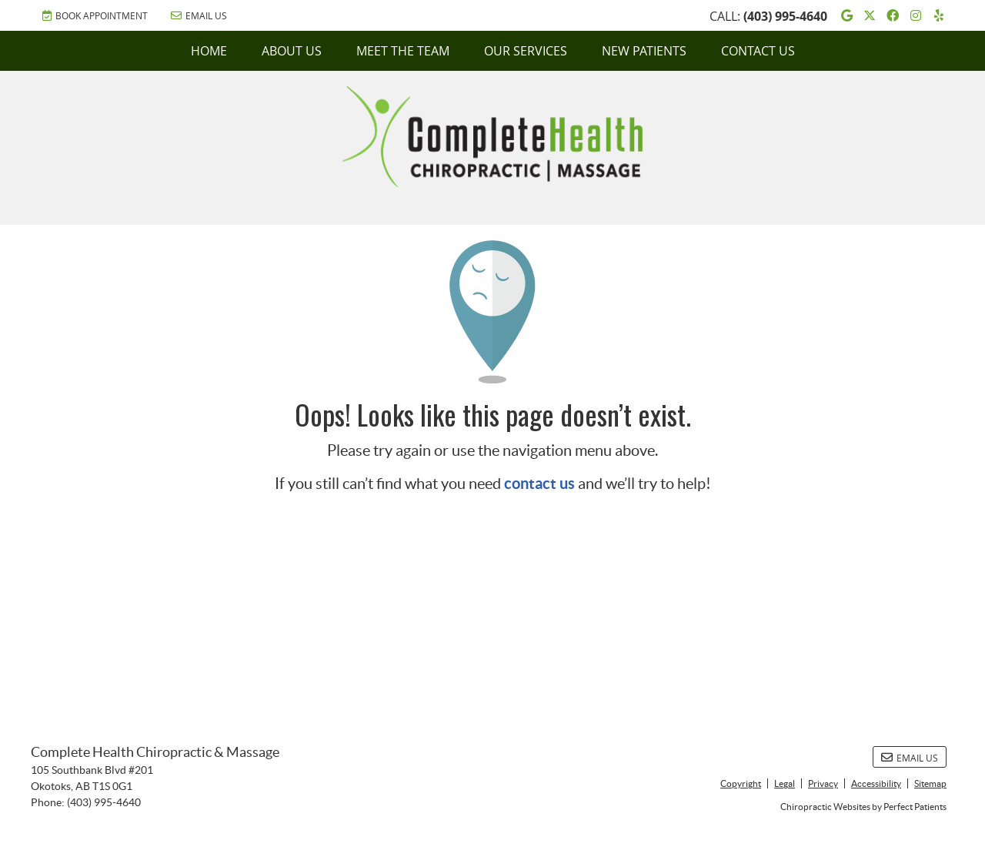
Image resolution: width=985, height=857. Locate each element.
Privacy (823, 783)
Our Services (525, 50)
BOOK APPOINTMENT (95, 15)
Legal (784, 783)
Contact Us (758, 50)
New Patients (644, 50)
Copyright (740, 783)
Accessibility (876, 783)
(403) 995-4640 (785, 16)
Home (209, 50)
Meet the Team (402, 50)
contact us (539, 483)
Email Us (199, 15)
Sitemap (930, 783)
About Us (292, 50)
